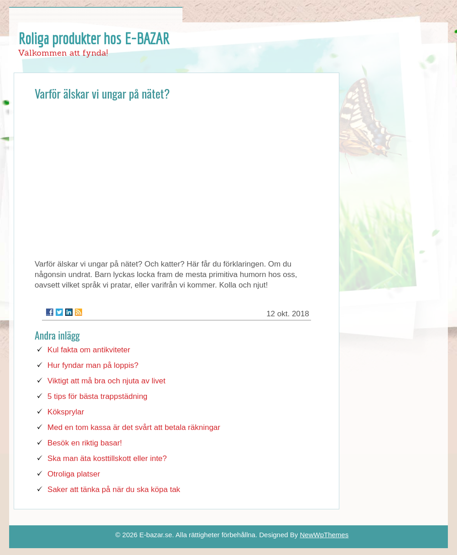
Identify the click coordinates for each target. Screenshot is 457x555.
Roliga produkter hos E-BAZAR (94, 38)
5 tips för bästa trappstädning (97, 396)
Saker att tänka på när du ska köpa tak (113, 489)
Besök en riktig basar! (84, 443)
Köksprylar (65, 412)
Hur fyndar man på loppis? (92, 365)
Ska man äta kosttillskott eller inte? (107, 458)
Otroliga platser (73, 474)
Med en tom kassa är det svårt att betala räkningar (133, 427)
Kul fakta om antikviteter (88, 350)
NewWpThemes (324, 535)
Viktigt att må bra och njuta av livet (106, 381)
